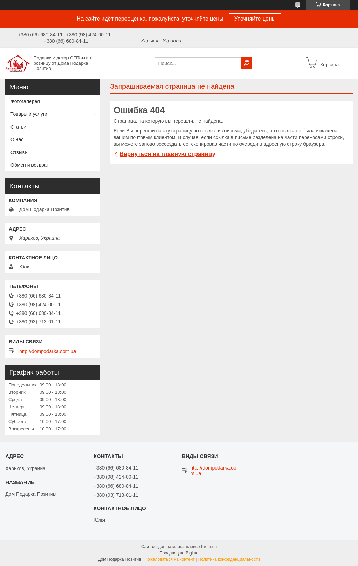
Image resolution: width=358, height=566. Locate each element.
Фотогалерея (25, 101)
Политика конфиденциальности (229, 559)
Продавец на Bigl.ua (179, 553)
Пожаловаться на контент (169, 559)
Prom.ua (209, 546)
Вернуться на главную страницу (167, 154)
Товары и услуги (29, 114)
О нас (16, 139)
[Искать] (246, 63)
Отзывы (19, 152)
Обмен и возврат (29, 165)
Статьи (18, 127)
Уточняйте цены (255, 19)
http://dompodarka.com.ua (47, 351)
